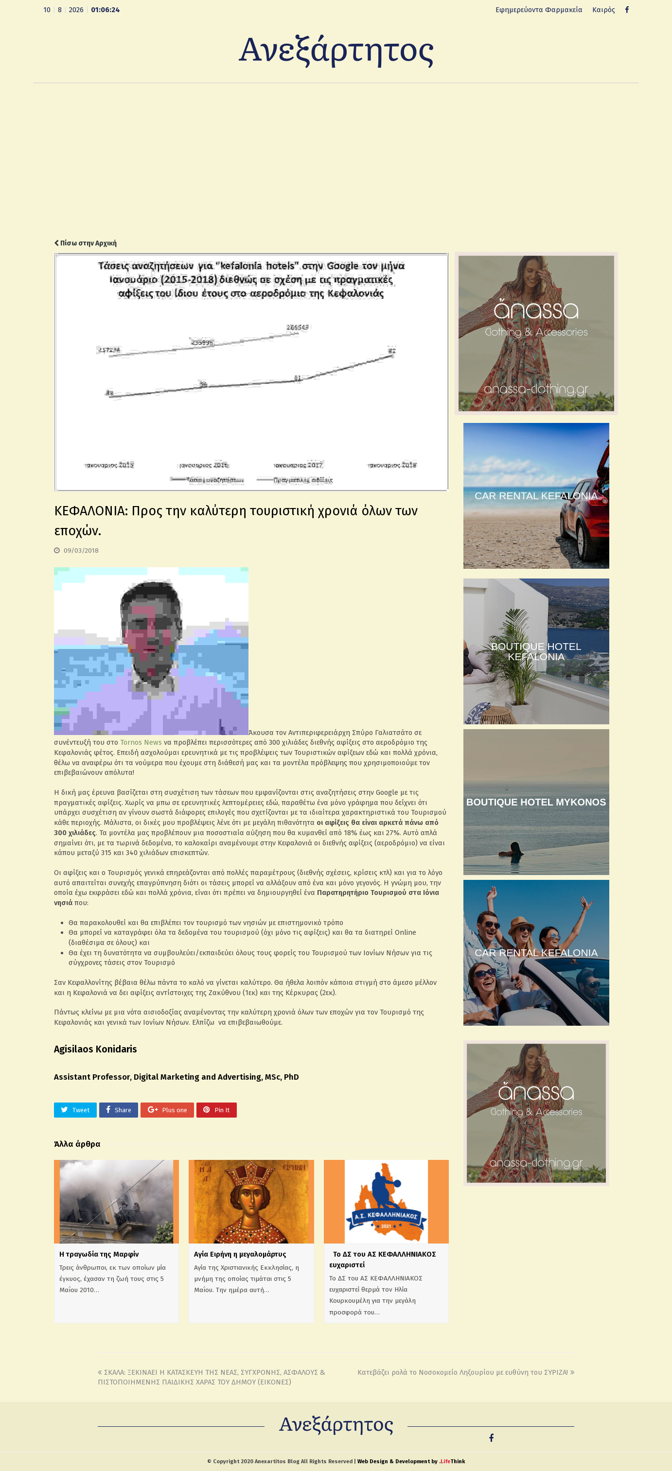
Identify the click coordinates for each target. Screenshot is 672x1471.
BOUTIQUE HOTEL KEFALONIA (536, 651)
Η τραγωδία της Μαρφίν (99, 1254)
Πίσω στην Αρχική (85, 243)
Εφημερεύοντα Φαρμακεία (539, 9)
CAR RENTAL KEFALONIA (536, 495)
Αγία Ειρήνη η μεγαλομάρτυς (240, 1254)
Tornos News (141, 742)
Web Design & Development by (411, 1461)
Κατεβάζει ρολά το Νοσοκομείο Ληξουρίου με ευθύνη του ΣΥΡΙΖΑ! (465, 1372)
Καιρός (603, 9)
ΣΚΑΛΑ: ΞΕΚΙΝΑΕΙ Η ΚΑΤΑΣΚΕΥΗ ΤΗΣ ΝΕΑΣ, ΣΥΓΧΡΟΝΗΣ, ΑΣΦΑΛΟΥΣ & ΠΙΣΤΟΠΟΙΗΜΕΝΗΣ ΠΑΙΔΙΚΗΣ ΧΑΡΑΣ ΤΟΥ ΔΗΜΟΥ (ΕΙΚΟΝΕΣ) (211, 1377)
